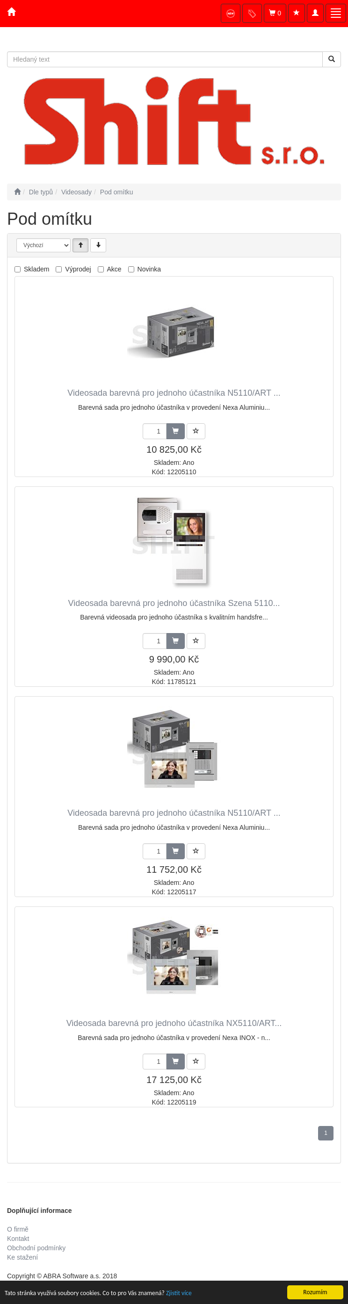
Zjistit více (179, 1293)
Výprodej (78, 269)
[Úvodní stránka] (17, 192)
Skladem (36, 269)
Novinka (149, 269)
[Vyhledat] (331, 59)
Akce (114, 269)
